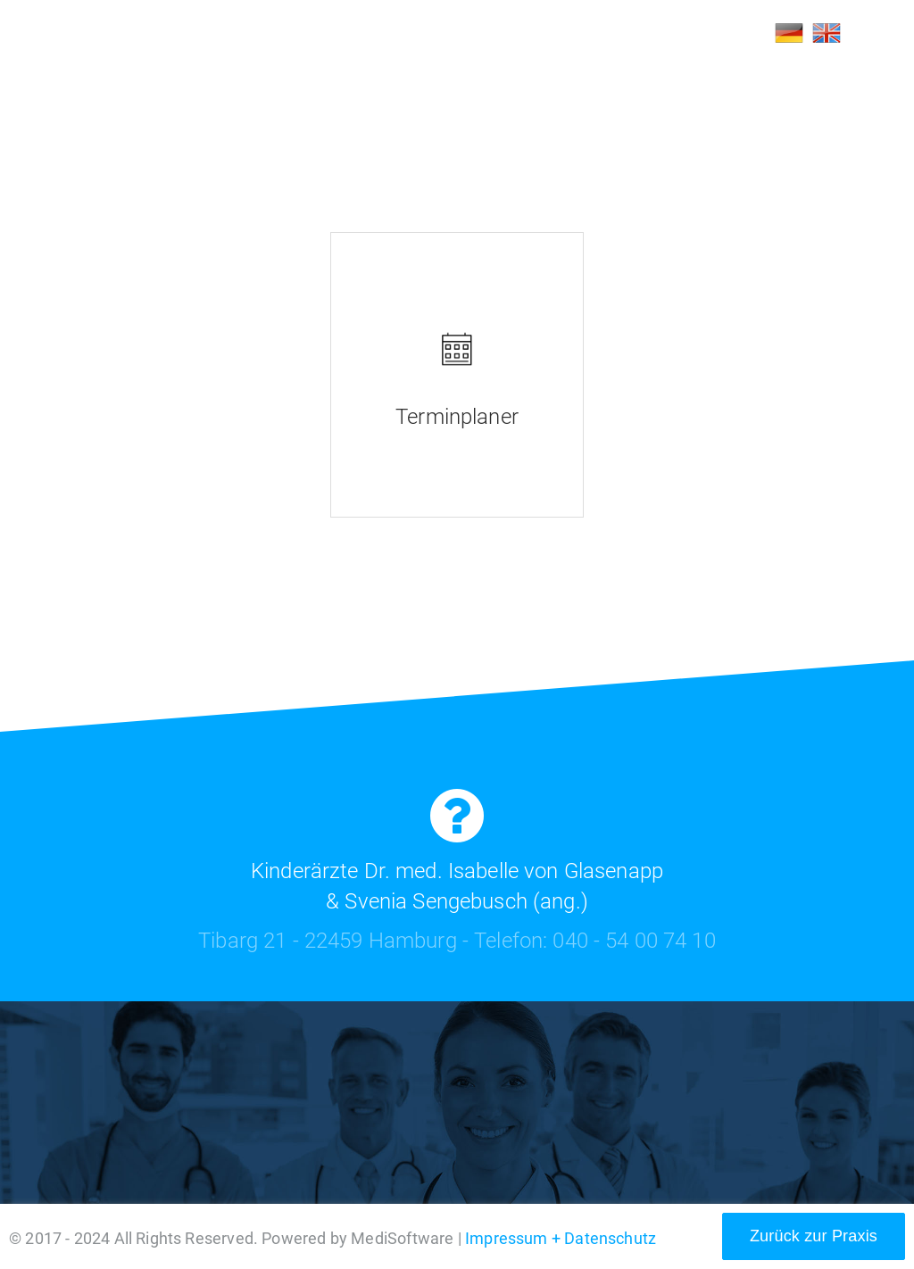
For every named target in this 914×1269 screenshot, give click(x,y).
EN (826, 33)
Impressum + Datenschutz (560, 1238)
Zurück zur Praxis (813, 1236)
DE (789, 33)
